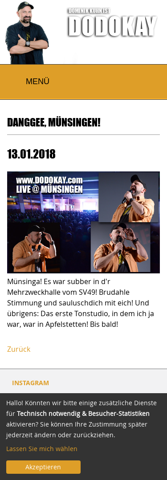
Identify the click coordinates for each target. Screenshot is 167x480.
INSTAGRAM (30, 382)
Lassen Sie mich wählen (41, 448)
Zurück (18, 349)
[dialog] (83, 436)
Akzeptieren (43, 467)
